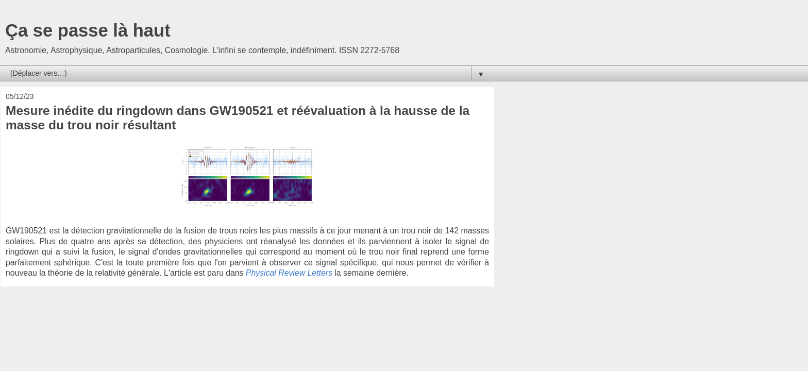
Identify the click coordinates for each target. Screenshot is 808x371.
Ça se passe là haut (88, 30)
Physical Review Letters (289, 272)
